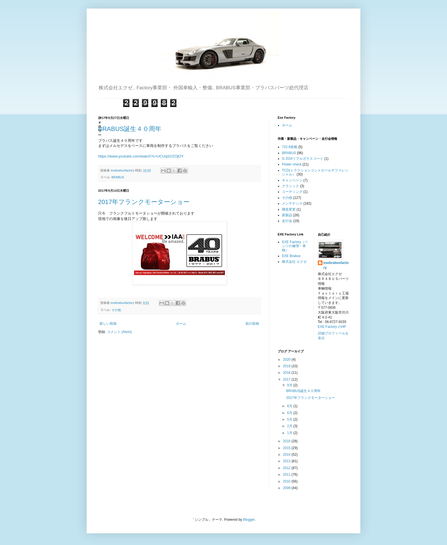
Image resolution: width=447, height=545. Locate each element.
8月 (290, 406)
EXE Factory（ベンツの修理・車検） (295, 246)
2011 (287, 475)
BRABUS (117, 177)
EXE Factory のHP (332, 327)
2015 (287, 448)
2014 (287, 455)
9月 (290, 385)
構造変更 (289, 209)
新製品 (287, 215)
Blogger (249, 520)
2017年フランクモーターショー (144, 201)
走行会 (287, 221)
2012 (287, 468)
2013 (287, 461)
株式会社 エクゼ (294, 262)
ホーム (181, 324)
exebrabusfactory (336, 265)
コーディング (292, 192)
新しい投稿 (108, 324)
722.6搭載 (289, 147)
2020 (287, 360)
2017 (287, 380)
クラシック (290, 186)
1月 (290, 433)
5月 (290, 419)
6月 (290, 413)
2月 (290, 426)
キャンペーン (292, 180)
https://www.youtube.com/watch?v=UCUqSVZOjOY (141, 156)
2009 (287, 488)
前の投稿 (252, 324)
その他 (116, 310)
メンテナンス (292, 203)
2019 (287, 366)
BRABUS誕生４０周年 (129, 128)
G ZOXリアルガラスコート (302, 159)
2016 (287, 441)
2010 (287, 481)
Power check (292, 164)
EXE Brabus (291, 256)
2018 (287, 373)
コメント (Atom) (119, 332)
